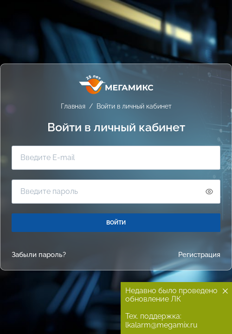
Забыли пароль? (39, 255)
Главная (73, 106)
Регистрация (199, 255)
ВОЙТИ (116, 222)
